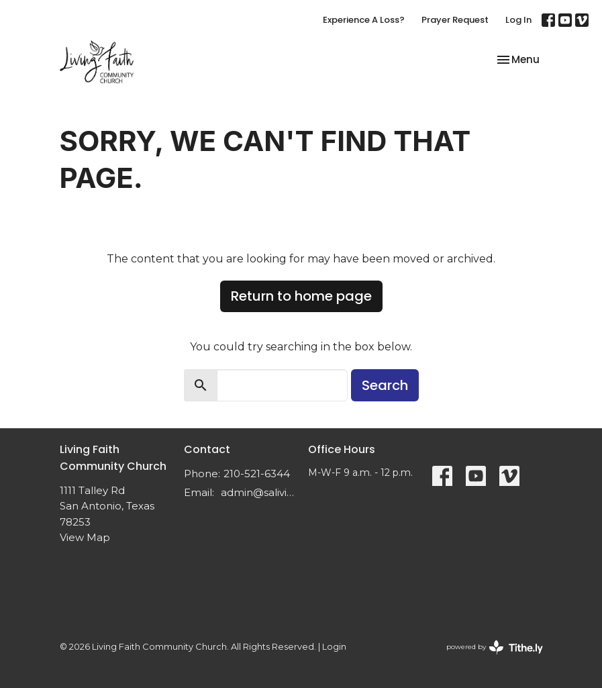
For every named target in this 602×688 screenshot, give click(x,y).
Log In (518, 19)
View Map (85, 537)
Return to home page (301, 296)
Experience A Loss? (364, 19)
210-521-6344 (256, 473)
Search (385, 385)
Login (334, 647)
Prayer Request (455, 19)
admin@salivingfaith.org (258, 492)
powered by (494, 647)
